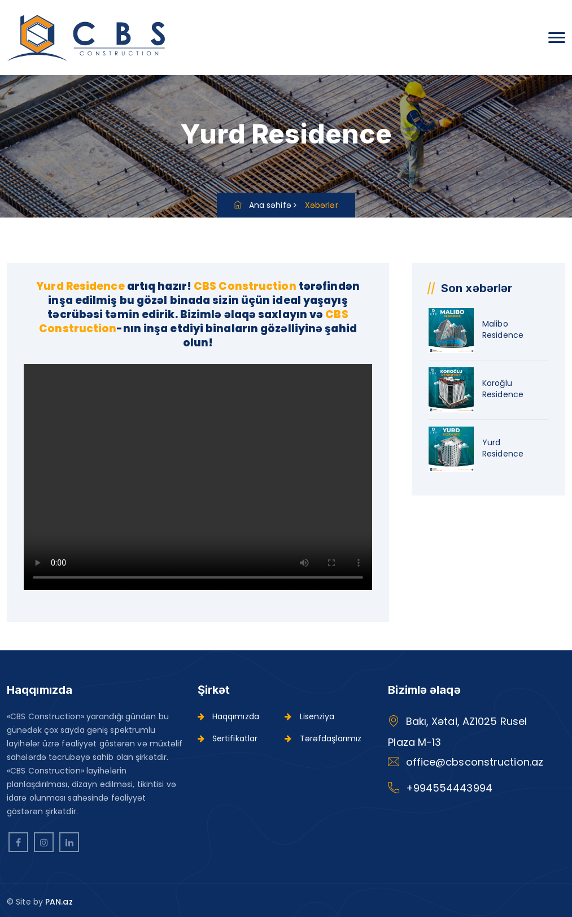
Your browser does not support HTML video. (198, 477)
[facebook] (18, 842)
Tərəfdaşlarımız (323, 738)
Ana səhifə (262, 205)
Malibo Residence (502, 329)
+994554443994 (449, 788)
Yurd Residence (502, 448)
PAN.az (59, 901)
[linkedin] (69, 842)
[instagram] (44, 842)
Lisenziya (309, 716)
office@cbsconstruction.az (475, 762)
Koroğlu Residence (502, 388)
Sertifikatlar (228, 738)
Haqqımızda (228, 716)
